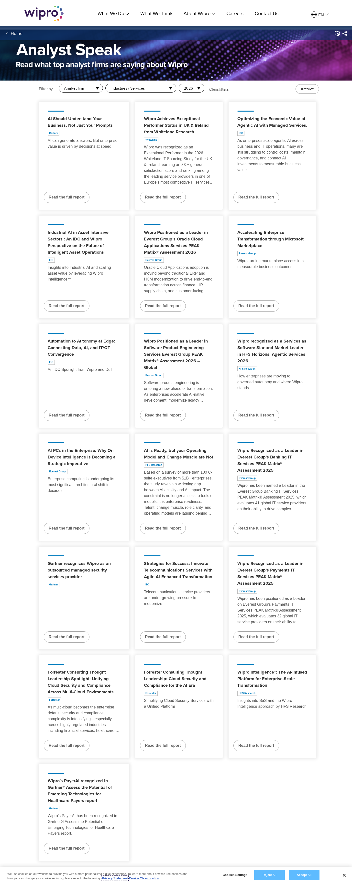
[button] (337, 34)
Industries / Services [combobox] (127, 88)
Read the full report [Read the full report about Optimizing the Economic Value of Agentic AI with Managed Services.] (256, 197)
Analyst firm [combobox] (74, 88)
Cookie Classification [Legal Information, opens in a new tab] (144, 878)
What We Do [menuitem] (113, 13)
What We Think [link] (156, 13)
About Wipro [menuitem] (199, 13)
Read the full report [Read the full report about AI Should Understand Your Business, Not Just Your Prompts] (67, 197)
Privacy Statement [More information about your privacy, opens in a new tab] (115, 878)
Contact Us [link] (266, 13)
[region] (176, 875)
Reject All (269, 875)
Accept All (304, 875)
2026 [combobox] (188, 88)
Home (16, 34)
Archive (307, 89)
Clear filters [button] (219, 89)
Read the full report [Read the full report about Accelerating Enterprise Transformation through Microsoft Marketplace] (256, 306)
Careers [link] (234, 13)
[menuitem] (319, 14)
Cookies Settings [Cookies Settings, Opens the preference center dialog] (235, 875)
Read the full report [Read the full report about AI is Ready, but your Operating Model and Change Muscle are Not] (163, 528)
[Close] (344, 875)
